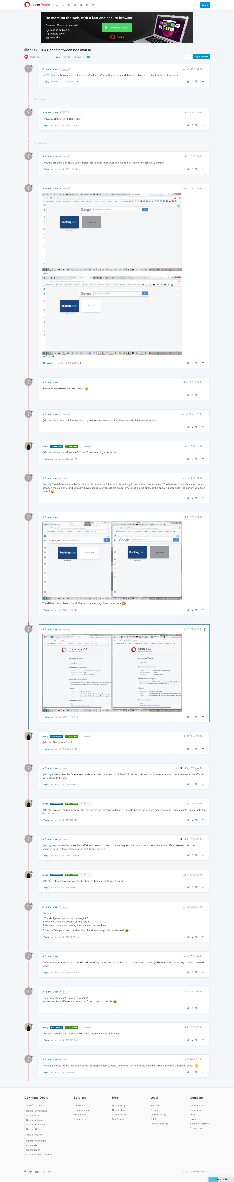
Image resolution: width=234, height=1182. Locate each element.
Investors (195, 1119)
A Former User (50, 69)
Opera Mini (32, 1145)
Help (115, 1097)
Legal (154, 1097)
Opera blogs (119, 1110)
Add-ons (78, 1105)
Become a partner (200, 1123)
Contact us (196, 1128)
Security (154, 1105)
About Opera (197, 1105)
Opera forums (119, 1114)
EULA (153, 1119)
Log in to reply (201, 56)
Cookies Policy (158, 1114)
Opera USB (32, 1129)
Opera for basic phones (39, 1154)
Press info (195, 1110)
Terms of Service (159, 1123)
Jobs (192, 1114)
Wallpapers (80, 1114)
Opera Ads (80, 1119)
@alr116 (64, 69)
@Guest (64, 113)
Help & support (120, 1105)
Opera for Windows (36, 1111)
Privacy (154, 1110)
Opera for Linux (34, 1120)
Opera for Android (36, 1140)
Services (80, 1097)
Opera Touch (33, 1150)
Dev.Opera (118, 1119)
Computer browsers (34, 1105)
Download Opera (119, 27)
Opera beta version (36, 1124)
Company (197, 1097)
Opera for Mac (34, 1115)
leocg (45, 446)
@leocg (64, 478)
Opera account (82, 1110)
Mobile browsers (33, 1134)
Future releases (36, 57)
